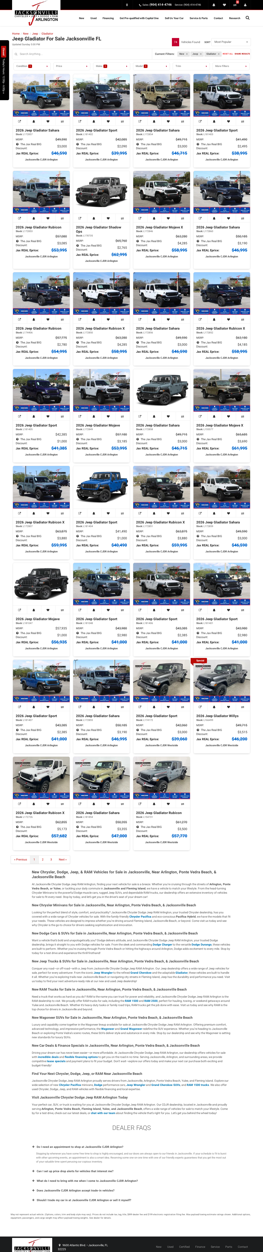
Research (234, 18)
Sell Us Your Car (174, 18)
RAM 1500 (131, 1001)
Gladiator (182, 973)
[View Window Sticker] (20, 121)
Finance (200, 1247)
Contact (218, 18)
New (81, 18)
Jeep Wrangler (103, 973)
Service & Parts (199, 18)
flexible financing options (81, 1057)
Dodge (98, 1085)
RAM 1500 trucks (198, 1085)
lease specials (56, 1061)
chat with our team (103, 1113)
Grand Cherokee (141, 973)
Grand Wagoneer (131, 1029)
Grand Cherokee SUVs (165, 1085)
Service (215, 1247)
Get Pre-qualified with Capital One (139, 18)
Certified (184, 1247)
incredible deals (48, 1057)
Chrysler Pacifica (140, 917)
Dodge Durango (202, 945)
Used (93, 18)
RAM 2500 (151, 1001)
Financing (108, 18)
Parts (228, 1247)
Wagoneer (107, 1029)
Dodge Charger (162, 945)
